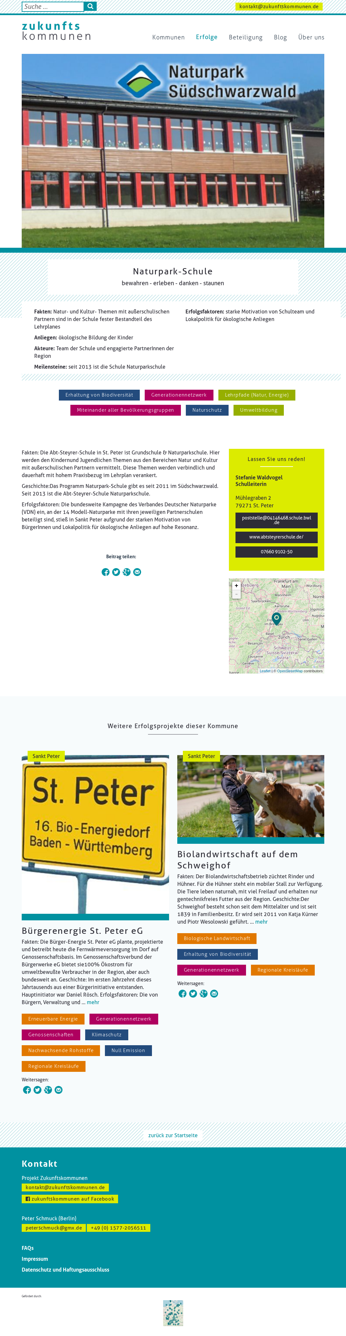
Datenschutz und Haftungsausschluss (65, 1270)
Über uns (311, 37)
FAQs (28, 1248)
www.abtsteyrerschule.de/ (276, 537)
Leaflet (265, 671)
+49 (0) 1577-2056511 (118, 1228)
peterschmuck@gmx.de (54, 1228)
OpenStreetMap (290, 671)
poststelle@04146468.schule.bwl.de (276, 520)
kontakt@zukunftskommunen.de (279, 7)
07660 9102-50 (276, 552)
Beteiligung (246, 37)
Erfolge (207, 37)
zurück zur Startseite (173, 1135)
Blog (280, 37)
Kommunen (168, 37)
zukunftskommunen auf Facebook (70, 1199)
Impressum (35, 1259)
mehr (93, 1002)
